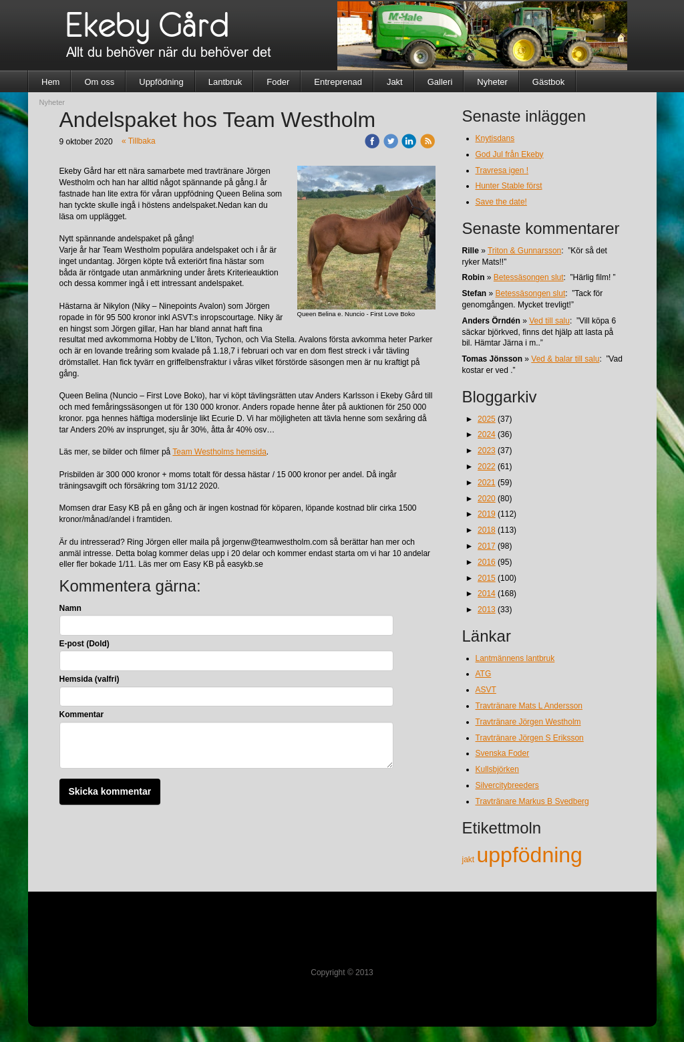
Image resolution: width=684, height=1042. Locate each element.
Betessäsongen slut (529, 277)
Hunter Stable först (509, 185)
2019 (487, 514)
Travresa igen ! (502, 170)
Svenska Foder (503, 753)
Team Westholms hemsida (219, 452)
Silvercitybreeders (507, 785)
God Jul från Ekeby (510, 154)
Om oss (99, 82)
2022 (487, 466)
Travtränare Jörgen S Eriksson (530, 738)
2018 (487, 530)
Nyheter (492, 82)
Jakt (395, 82)
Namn (70, 608)
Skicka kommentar (110, 791)
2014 (487, 593)
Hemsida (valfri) (89, 679)
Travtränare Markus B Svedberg (532, 801)
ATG (484, 673)
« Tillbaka (139, 141)
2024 (487, 434)
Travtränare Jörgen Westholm (528, 722)
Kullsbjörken (497, 769)
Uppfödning (161, 82)
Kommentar (81, 714)
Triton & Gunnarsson (524, 250)
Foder (278, 82)
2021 (487, 482)
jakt (469, 859)
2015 (487, 578)
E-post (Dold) (84, 643)
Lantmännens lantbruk (515, 658)
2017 (487, 546)
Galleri (440, 82)
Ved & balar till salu (565, 359)
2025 (487, 419)
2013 (487, 609)
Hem (50, 82)
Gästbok (548, 82)
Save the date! (501, 202)
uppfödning (529, 855)
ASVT (486, 689)
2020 (487, 498)
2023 (487, 450)
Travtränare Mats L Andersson (529, 705)
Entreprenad (338, 82)
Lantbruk (225, 82)
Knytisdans (495, 138)
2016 (487, 562)
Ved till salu (549, 320)
